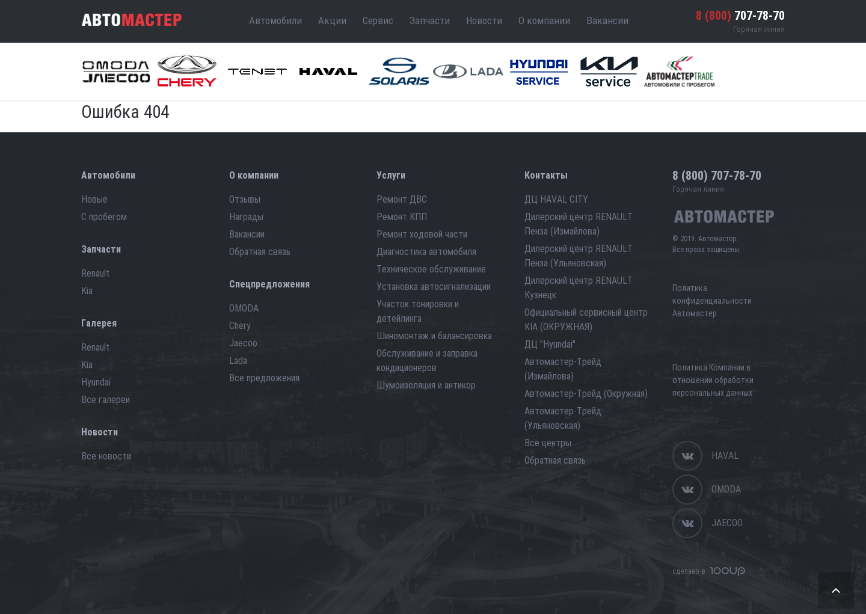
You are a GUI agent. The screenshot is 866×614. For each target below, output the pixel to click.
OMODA (244, 308)
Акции (332, 20)
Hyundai (96, 382)
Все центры (547, 443)
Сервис (378, 20)
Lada (238, 360)
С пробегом (104, 217)
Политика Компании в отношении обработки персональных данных (713, 380)
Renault (95, 273)
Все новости (106, 456)
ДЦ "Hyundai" (550, 344)
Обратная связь (259, 251)
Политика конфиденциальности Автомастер (712, 300)
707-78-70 (740, 15)
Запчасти (430, 20)
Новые (94, 199)
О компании (544, 20)
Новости (484, 20)
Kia (87, 290)
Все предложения (264, 378)
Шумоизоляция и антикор (426, 385)
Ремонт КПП (401, 217)
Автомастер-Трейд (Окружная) (586, 393)
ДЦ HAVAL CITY (556, 199)
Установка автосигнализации (433, 286)
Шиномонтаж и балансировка (434, 336)
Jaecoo (243, 343)
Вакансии (607, 20)
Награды (246, 217)
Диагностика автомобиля (426, 251)
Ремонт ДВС (401, 199)
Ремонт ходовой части (421, 234)
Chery (240, 325)
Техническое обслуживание (431, 269)
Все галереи (105, 399)
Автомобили (275, 20)
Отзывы (244, 199)
